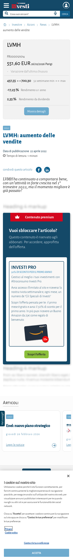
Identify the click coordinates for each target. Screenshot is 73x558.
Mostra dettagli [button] (36, 111)
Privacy (8, 531)
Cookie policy (11, 535)
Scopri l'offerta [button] (36, 354)
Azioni (31, 24)
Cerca (65, 13)
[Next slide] (68, 431)
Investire (17, 24)
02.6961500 (36, 472)
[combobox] (36, 14)
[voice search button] (55, 14)
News (43, 24)
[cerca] (22, 14)
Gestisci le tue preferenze (36, 545)
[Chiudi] (68, 478)
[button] (2, 418)
